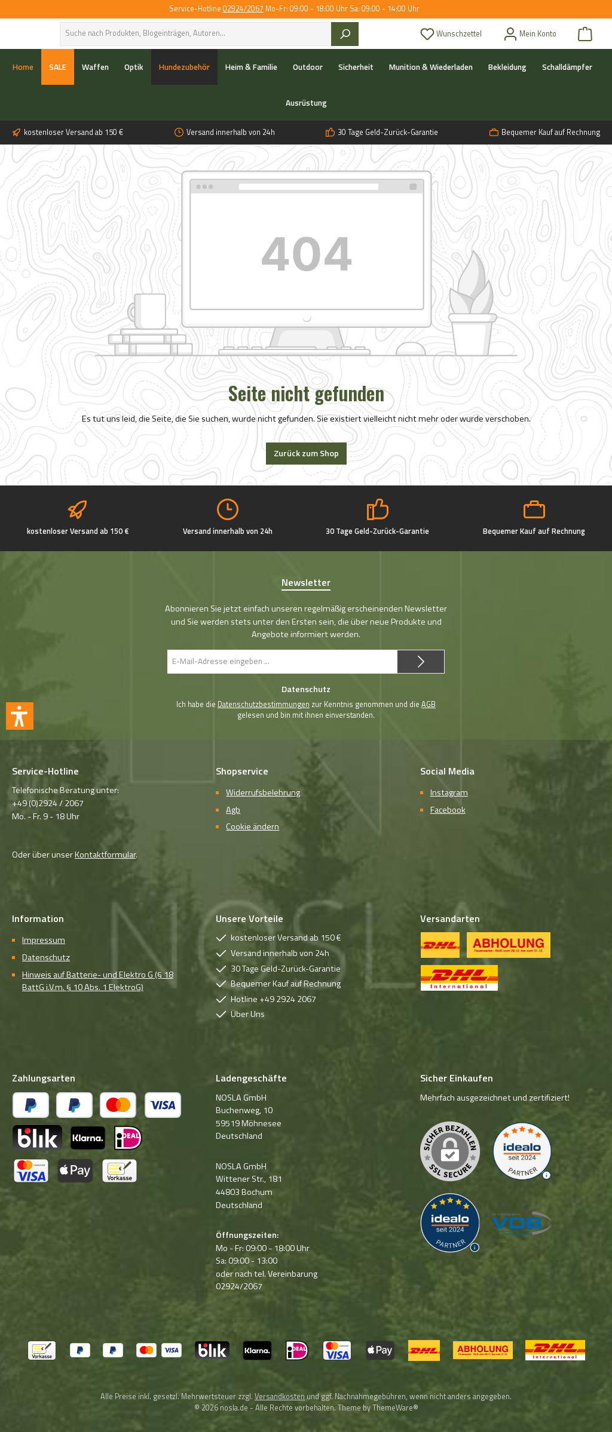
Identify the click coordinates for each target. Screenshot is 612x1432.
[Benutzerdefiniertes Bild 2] (450, 1223)
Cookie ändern (252, 827)
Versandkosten (280, 1396)
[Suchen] (368, 44)
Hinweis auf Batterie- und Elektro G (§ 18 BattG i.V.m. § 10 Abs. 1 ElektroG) (97, 981)
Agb (233, 809)
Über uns (184, 26)
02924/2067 (243, 8)
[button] (19, 716)
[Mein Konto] (529, 44)
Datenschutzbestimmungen (264, 704)
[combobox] (241, 44)
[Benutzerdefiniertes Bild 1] (522, 1151)
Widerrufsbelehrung (263, 792)
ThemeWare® (395, 1407)
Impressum (43, 940)
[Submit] (421, 662)
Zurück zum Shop (306, 473)
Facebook (448, 809)
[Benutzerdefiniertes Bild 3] (522, 1223)
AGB (428, 704)
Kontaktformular (105, 854)
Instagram (449, 792)
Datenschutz (46, 957)
